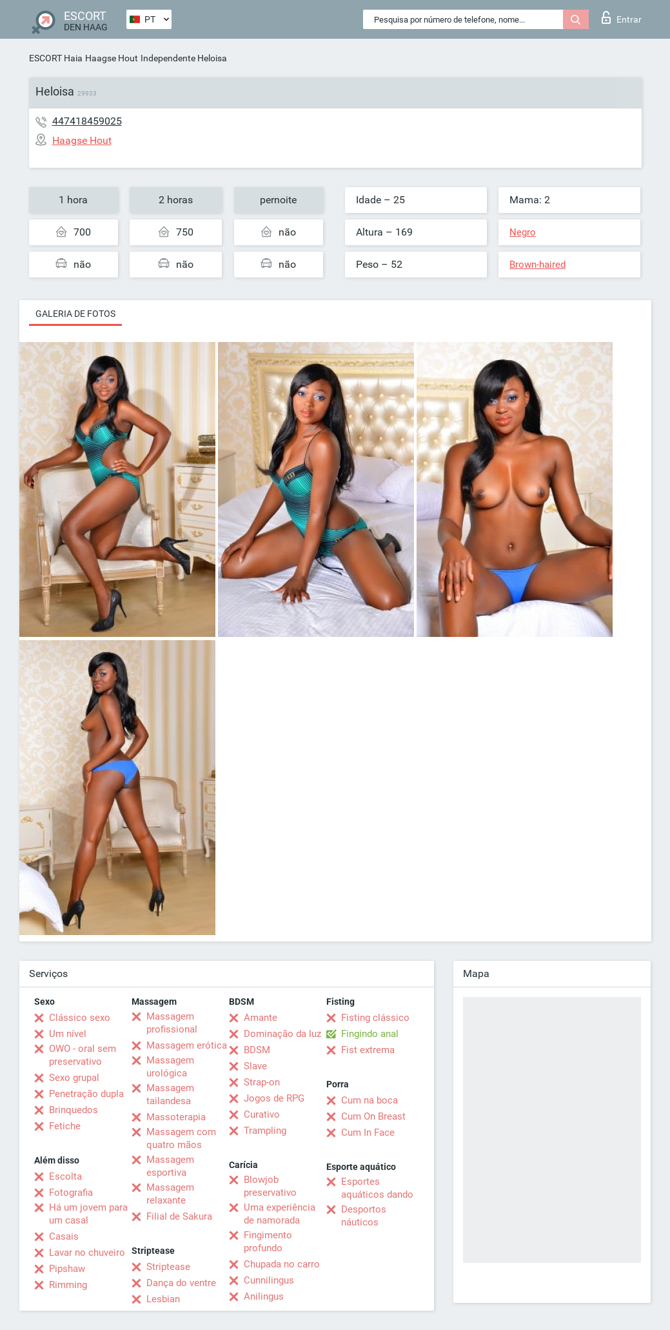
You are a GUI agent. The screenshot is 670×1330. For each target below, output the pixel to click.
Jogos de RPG (274, 1098)
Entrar (622, 17)
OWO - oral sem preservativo (82, 1055)
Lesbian (163, 1299)
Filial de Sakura (179, 1216)
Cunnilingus (269, 1280)
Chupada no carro (282, 1264)
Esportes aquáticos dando (377, 1188)
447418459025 (87, 121)
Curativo (262, 1114)
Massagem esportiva (170, 1166)
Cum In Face (368, 1132)
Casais (64, 1236)
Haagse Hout (111, 58)
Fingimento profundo (268, 1241)
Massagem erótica (186, 1045)
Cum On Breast (373, 1116)
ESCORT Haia (56, 58)
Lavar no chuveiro (87, 1252)
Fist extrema (368, 1050)
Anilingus (264, 1296)
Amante (260, 1017)
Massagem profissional (171, 1023)
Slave (255, 1066)
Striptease (168, 1267)
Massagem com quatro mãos (181, 1138)
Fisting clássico (375, 1017)
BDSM (257, 1050)
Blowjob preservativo (270, 1186)
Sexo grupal (74, 1077)
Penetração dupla (86, 1094)
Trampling (265, 1130)
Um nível (67, 1034)
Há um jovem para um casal (88, 1214)
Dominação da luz (282, 1034)
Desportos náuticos (363, 1216)
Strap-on (262, 1082)
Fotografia (71, 1192)
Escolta (65, 1176)
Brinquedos (73, 1110)
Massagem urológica (170, 1066)
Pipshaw (67, 1269)
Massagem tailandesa (170, 1094)
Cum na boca (369, 1100)
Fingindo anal (370, 1034)
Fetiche (65, 1126)
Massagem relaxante (170, 1194)
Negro (522, 232)
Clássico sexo (79, 1017)
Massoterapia (176, 1117)
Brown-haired (537, 264)
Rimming (68, 1285)
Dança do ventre (181, 1283)
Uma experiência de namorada (279, 1214)
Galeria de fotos (75, 313)
